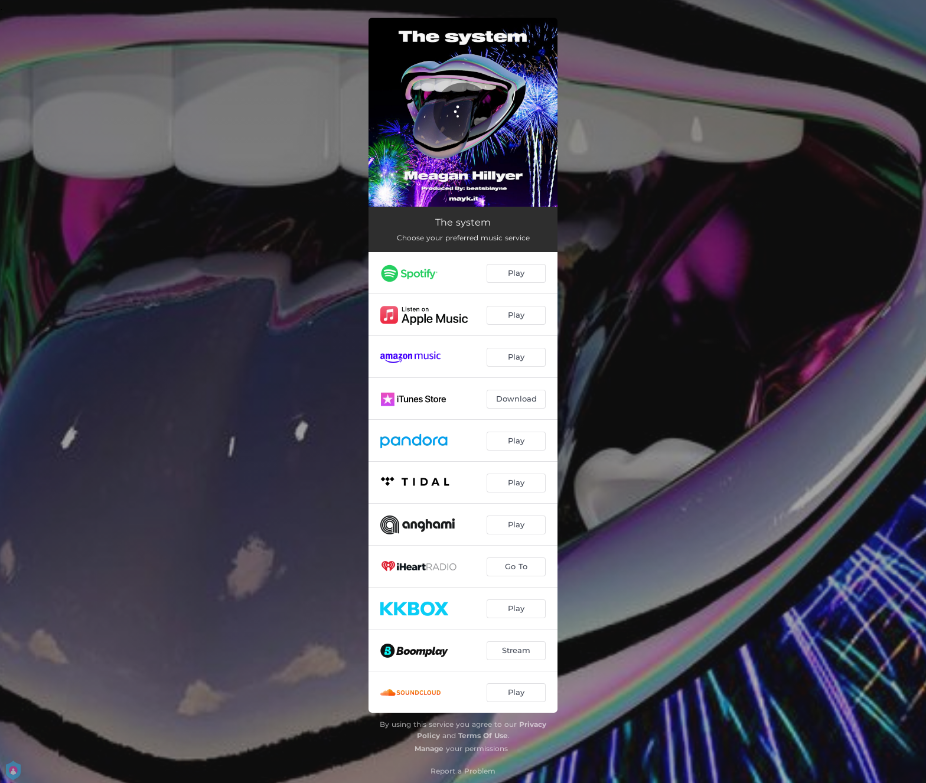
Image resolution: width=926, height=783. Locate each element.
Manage (429, 748)
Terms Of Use (483, 735)
